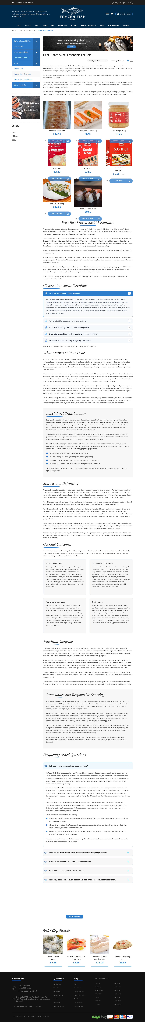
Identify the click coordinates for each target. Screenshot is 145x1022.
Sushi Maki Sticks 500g (88, 130)
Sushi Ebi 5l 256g (57, 201)
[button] (114, 996)
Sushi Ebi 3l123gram (88, 206)
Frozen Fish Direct (86, 240)
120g (14, 132)
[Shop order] (97, 60)
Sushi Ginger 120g (119, 130)
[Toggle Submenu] (36, 41)
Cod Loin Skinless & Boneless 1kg (99, 958)
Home (14, 30)
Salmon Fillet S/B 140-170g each (76, 958)
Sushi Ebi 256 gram (57, 130)
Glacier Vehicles (35, 1006)
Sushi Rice (57, 167)
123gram (15, 136)
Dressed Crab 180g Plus (122, 958)
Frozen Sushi (30, 30)
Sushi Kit (118, 169)
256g (14, 139)
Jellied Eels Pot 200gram (53, 958)
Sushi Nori (88, 167)
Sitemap (46, 1016)
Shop (21, 30)
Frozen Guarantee (75, 916)
